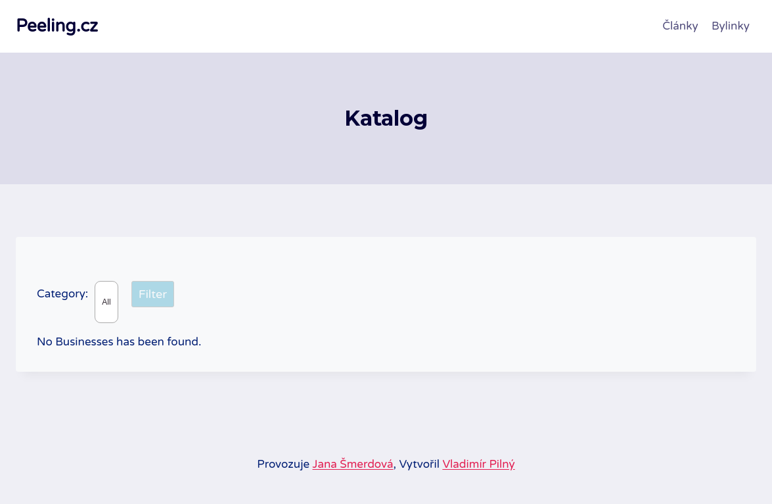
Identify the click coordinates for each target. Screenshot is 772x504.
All (106, 302)
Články (680, 26)
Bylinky (731, 26)
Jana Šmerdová (353, 464)
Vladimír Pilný (478, 464)
